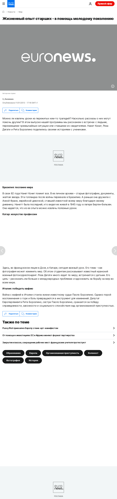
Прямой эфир (105, 3)
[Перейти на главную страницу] (11, 3)
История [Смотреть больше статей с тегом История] (33, 360)
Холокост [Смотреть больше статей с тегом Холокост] (93, 353)
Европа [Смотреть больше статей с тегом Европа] (33, 353)
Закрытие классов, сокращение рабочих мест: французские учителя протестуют (44, 342)
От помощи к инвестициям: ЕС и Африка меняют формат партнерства (38, 335)
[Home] (3, 12)
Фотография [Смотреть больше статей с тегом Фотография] (13, 360)
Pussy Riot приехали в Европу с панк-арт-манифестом (30, 328)
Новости (11, 12)
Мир (20, 12)
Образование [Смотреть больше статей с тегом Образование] (13, 353)
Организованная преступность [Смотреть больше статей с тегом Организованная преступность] (62, 353)
